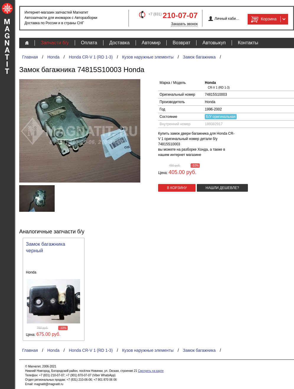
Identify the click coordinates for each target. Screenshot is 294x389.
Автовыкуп (214, 42)
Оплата (89, 42)
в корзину (177, 188)
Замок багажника (199, 57)
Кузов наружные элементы (147, 57)
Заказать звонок (184, 24)
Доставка (119, 42)
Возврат (181, 42)
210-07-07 (180, 15)
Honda (53, 57)
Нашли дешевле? (222, 188)
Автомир (151, 42)
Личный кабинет (227, 19)
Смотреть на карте (151, 370)
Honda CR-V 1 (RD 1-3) (91, 57)
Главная (30, 57)
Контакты (248, 42)
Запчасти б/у (55, 42)
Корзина (263, 19)
